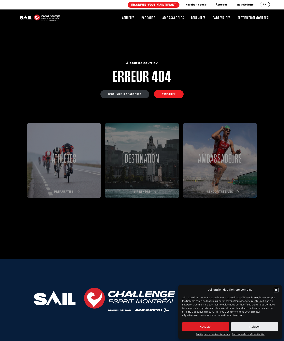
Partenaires (222, 18)
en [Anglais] (264, 4)
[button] (276, 290)
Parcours (148, 18)
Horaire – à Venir (196, 5)
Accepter (205, 326)
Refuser (254, 326)
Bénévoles (198, 18)
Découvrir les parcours (124, 94)
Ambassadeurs (173, 18)
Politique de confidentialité (248, 334)
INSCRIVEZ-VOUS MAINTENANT (153, 5)
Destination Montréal (253, 18)
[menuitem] (153, 5)
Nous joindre (245, 5)
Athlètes (128, 18)
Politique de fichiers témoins (213, 334)
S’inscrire (169, 94)
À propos (221, 5)
